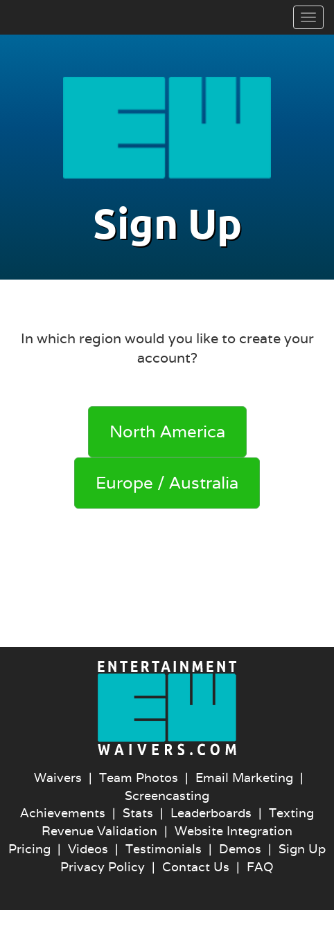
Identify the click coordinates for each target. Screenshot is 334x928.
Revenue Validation (99, 831)
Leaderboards (211, 813)
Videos (88, 849)
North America (167, 431)
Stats (138, 813)
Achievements (62, 813)
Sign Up (302, 849)
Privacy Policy (102, 867)
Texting (291, 813)
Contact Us (195, 867)
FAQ (260, 867)
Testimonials (163, 849)
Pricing (29, 849)
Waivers (58, 777)
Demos (240, 849)
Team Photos (138, 777)
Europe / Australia (167, 482)
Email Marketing (244, 777)
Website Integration (233, 831)
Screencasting (167, 795)
